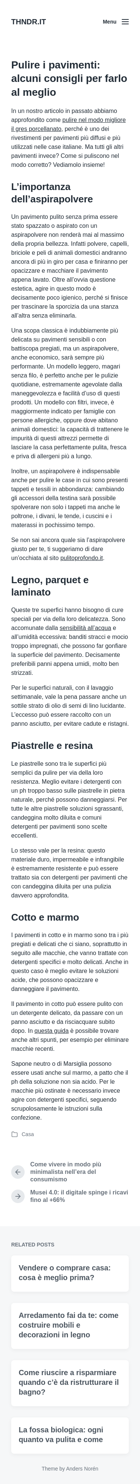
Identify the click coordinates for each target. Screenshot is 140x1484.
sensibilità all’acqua (85, 628)
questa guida (51, 1031)
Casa (28, 1134)
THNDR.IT (28, 22)
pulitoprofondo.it (81, 558)
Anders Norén (82, 1469)
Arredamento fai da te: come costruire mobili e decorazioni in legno (68, 1357)
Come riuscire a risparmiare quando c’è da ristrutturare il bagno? (69, 1414)
